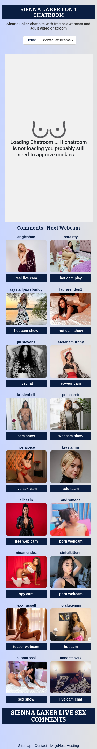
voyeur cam (71, 383)
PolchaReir (71, 395)
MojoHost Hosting (64, 746)
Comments (30, 228)
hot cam (71, 646)
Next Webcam (63, 228)
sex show (26, 699)
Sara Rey (71, 237)
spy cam (26, 594)
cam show (26, 436)
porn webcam (71, 541)
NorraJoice (26, 447)
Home (31, 40)
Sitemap (24, 746)
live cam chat (70, 699)
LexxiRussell (26, 605)
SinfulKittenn (70, 553)
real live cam (26, 278)
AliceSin (26, 500)
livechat (26, 383)
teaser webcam (26, 646)
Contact (41, 746)
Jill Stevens (26, 342)
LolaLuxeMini (70, 605)
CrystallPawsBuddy (26, 289)
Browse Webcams (57, 40)
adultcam (71, 489)
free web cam (26, 541)
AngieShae (26, 237)
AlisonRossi (26, 658)
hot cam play (71, 278)
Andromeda (70, 500)
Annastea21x (71, 658)
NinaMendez (26, 553)
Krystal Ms (71, 447)
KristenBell (26, 395)
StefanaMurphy (71, 342)
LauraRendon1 (70, 289)
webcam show (70, 436)
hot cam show (26, 331)
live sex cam (26, 489)
